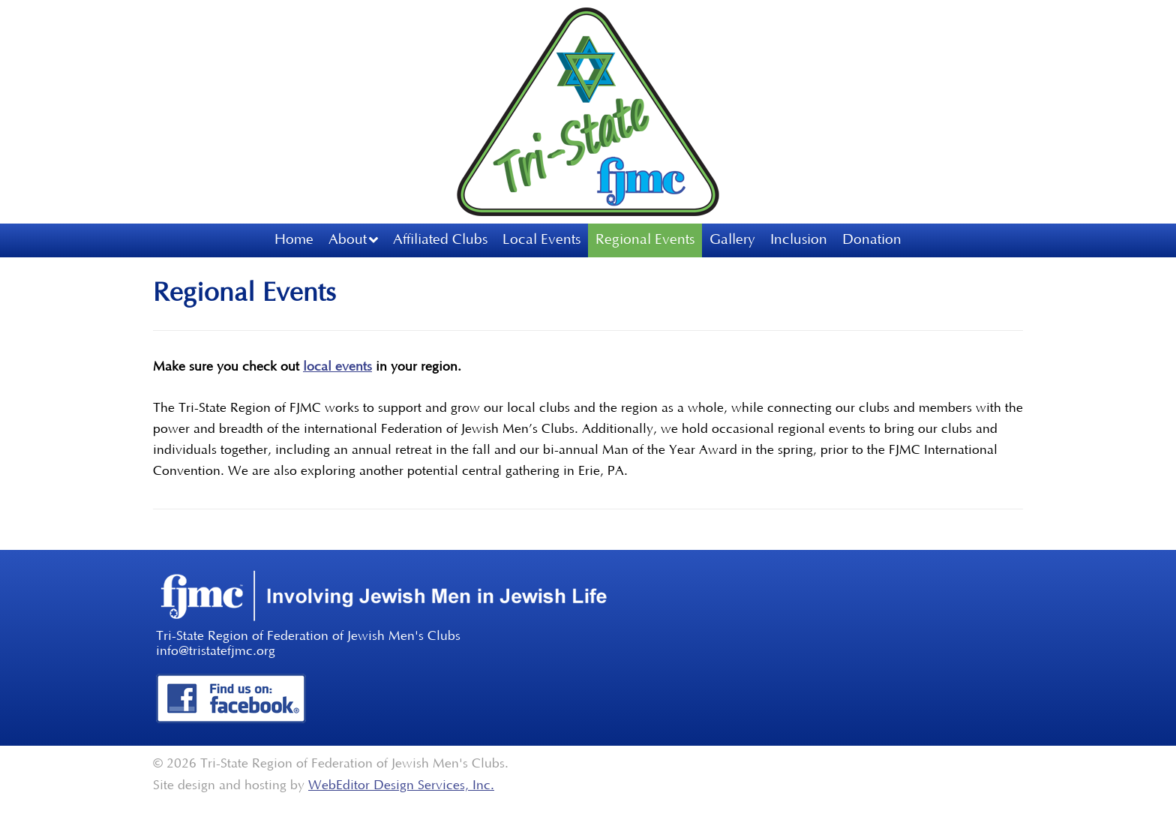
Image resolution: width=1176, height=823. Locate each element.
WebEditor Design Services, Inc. (401, 785)
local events (337, 366)
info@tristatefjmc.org (215, 651)
